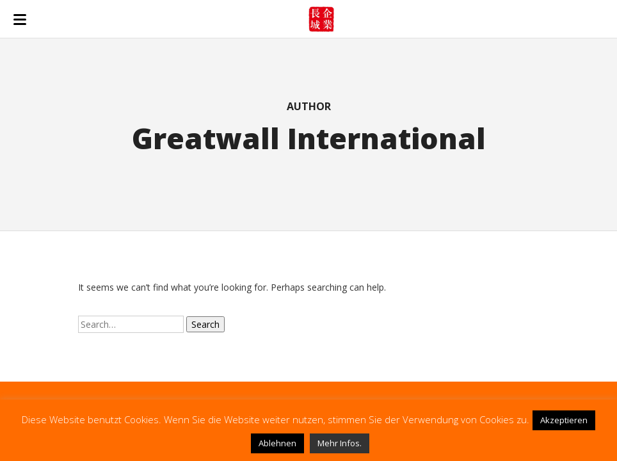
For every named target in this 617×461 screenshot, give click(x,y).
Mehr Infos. (339, 443)
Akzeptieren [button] (564, 420)
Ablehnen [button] (277, 443)
